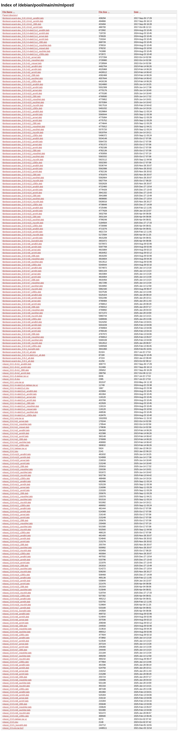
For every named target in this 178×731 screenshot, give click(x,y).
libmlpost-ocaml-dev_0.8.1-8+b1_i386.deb (21, 24)
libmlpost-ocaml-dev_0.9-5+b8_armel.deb (21, 301)
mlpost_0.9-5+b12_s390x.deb (16, 532)
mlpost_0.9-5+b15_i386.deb (15, 587)
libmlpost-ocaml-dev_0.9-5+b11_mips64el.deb (23, 126)
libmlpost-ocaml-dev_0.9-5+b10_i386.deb (21, 96)
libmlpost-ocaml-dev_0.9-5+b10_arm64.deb (22, 87)
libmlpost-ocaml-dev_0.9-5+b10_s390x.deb (22, 108)
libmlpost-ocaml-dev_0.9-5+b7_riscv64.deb (22, 289)
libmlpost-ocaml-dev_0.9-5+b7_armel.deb (21, 274)
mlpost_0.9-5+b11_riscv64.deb (16, 502)
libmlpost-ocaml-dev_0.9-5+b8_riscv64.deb (22, 316)
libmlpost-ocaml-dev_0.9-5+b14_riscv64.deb (22, 202)
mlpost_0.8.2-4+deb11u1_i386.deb (18, 403)
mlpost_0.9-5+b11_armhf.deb (16, 490)
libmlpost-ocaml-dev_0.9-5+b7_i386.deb (20, 280)
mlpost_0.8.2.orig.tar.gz (13, 418)
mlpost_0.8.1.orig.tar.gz (13, 382)
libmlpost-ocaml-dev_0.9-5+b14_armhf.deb (22, 193)
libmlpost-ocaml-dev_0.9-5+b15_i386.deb (21, 217)
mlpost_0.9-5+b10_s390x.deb (16, 478)
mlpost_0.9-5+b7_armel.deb (15, 644)
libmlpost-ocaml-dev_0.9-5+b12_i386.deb (21, 150)
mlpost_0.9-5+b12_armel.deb (16, 514)
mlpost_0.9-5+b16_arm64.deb (16, 602)
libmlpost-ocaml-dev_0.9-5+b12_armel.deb (22, 144)
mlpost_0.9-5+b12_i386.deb (15, 520)
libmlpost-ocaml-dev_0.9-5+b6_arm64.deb (21, 247)
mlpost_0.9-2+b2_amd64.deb (16, 430)
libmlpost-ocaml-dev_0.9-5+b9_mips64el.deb (23, 337)
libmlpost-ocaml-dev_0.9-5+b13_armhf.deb (22, 171)
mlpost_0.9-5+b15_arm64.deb (16, 581)
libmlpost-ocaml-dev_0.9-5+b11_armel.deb (22, 117)
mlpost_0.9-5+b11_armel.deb (16, 487)
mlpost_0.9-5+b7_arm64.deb (15, 641)
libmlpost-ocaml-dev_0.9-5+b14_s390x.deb (22, 205)
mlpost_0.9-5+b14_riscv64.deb (16, 572)
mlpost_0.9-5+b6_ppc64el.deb (16, 632)
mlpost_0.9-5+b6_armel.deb (15, 620)
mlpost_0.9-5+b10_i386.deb (15, 466)
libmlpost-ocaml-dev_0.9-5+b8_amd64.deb (22, 295)
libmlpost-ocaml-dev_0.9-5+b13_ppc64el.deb (23, 178)
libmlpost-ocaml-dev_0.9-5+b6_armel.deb (21, 250)
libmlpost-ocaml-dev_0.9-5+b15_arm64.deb (22, 211)
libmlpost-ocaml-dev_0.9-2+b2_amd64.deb (22, 66)
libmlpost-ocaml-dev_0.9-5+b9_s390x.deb (21, 346)
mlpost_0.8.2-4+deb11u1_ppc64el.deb (20, 412)
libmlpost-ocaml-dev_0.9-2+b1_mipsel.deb (21, 63)
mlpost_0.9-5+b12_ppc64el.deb (17, 527)
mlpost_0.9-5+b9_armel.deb (15, 698)
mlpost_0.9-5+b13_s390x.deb (16, 553)
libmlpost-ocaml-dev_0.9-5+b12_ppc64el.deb (23, 156)
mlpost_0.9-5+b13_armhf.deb (16, 541)
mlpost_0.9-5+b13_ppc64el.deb (17, 548)
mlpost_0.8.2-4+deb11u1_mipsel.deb (19, 409)
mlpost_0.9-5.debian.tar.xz (14, 719)
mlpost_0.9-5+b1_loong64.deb (16, 611)
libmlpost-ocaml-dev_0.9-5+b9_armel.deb (21, 328)
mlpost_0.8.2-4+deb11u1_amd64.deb (19, 391)
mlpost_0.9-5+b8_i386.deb (14, 677)
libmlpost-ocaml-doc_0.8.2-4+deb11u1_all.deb (23, 355)
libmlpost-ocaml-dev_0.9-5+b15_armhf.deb (22, 214)
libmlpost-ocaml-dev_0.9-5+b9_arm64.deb (21, 325)
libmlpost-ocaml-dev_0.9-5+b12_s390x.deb (22, 163)
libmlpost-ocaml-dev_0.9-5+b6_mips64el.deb (23, 259)
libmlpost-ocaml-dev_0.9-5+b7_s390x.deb (21, 292)
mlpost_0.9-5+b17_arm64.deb (16, 608)
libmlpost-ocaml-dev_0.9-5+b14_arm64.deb (22, 190)
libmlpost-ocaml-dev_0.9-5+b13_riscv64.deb (22, 181)
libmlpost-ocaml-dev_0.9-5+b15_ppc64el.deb (23, 220)
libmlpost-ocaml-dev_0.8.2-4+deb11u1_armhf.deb (25, 39)
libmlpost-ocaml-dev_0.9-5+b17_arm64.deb (22, 238)
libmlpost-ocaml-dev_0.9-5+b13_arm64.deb (22, 168)
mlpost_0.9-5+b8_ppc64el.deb (16, 683)
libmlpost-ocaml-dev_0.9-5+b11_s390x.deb (22, 135)
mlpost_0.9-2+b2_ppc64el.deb (16, 442)
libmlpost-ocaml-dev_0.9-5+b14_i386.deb (21, 196)
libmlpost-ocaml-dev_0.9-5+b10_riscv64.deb (22, 105)
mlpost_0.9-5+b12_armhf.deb (16, 517)
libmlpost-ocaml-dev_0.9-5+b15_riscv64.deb (22, 223)
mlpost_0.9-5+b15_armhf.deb (16, 584)
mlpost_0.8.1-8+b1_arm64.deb (16, 367)
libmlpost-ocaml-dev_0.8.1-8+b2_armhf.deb (22, 27)
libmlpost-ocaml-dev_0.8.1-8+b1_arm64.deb (22, 21)
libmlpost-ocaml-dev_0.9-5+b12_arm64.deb (22, 141)
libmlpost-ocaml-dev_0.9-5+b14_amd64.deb (22, 187)
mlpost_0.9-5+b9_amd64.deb (16, 692)
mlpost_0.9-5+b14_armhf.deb (16, 563)
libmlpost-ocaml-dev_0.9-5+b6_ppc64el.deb (22, 262)
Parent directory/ (10, 15)
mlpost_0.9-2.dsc (10, 451)
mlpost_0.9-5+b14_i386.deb (15, 566)
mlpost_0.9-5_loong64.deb (14, 725)
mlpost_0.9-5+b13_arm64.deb (16, 538)
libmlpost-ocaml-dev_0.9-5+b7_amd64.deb (22, 268)
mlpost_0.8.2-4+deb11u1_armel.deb (19, 397)
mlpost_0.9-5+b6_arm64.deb (15, 617)
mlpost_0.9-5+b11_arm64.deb (16, 484)
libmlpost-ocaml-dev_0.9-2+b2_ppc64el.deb (22, 78)
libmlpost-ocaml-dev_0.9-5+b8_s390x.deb (21, 319)
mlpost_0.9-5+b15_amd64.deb (16, 578)
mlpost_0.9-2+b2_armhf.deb (15, 436)
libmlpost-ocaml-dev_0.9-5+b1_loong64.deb (22, 241)
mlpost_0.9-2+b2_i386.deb (14, 439)
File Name (7, 12)
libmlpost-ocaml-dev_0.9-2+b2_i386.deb (20, 75)
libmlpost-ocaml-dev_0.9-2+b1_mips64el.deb (23, 60)
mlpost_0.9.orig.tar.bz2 (12, 728)
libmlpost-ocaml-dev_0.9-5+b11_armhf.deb (22, 120)
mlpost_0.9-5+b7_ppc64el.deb (16, 656)
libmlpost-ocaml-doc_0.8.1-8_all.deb (19, 352)
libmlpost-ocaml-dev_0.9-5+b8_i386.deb (20, 307)
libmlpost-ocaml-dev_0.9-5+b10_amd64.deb (22, 84)
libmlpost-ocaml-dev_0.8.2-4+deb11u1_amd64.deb (25, 30)
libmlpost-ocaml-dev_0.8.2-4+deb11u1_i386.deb (24, 42)
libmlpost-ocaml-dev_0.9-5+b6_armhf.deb (21, 253)
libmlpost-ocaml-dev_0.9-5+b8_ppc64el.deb (22, 313)
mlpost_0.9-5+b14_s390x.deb (16, 575)
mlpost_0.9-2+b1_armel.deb (15, 421)
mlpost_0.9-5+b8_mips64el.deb (17, 680)
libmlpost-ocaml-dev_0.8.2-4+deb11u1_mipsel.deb (25, 48)
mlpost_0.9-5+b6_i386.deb (14, 626)
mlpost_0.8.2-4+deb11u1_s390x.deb (19, 415)
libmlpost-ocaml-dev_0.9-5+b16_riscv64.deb (22, 235)
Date (136, 12)
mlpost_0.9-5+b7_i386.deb (14, 650)
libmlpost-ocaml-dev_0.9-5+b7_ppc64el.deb (22, 286)
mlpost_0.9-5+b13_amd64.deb (16, 535)
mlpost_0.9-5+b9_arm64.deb (15, 695)
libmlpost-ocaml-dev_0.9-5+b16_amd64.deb (22, 229)
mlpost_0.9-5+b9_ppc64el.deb (16, 710)
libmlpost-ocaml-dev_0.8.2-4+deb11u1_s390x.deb (25, 54)
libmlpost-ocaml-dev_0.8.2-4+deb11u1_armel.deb (25, 36)
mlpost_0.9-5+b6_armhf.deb (15, 623)
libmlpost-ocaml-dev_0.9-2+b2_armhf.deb (21, 72)
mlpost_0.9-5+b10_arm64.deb (16, 457)
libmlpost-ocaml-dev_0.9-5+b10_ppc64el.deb (23, 102)
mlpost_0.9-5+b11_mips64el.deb (17, 496)
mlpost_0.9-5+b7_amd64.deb (16, 638)
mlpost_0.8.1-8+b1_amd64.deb (16, 364)
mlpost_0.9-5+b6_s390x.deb (15, 635)
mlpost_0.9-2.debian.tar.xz (14, 448)
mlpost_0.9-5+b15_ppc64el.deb (17, 590)
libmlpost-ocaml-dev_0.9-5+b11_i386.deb (21, 123)
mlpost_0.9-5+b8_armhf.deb (15, 674)
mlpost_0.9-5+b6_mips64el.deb (17, 629)
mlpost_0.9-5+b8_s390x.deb (15, 689)
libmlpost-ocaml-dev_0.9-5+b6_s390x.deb (21, 265)
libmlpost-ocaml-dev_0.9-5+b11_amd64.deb (22, 111)
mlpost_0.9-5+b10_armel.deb (16, 460)
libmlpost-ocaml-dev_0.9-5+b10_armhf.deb (22, 93)
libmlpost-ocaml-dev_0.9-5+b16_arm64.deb (22, 232)
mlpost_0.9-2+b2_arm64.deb (15, 433)
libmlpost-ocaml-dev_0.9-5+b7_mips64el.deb (23, 283)
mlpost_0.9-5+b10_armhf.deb (16, 463)
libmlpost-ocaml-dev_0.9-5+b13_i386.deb (21, 175)
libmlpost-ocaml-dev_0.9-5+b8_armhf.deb (21, 304)
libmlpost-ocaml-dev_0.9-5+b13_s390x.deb (22, 184)
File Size (103, 12)
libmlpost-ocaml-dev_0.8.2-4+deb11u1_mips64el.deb (26, 45)
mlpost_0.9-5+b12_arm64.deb (16, 511)
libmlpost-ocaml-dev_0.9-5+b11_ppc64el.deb (23, 129)
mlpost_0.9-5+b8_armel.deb (15, 671)
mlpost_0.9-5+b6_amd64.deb (16, 614)
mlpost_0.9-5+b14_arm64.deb (16, 560)
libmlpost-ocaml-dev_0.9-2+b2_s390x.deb (21, 81)
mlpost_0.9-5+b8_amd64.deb (16, 665)
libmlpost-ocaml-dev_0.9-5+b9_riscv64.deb (22, 343)
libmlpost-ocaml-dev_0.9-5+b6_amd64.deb (22, 244)
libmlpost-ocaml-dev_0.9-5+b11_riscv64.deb (22, 132)
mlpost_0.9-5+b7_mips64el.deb (17, 653)
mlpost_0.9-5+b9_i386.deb (14, 704)
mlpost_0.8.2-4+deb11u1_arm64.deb (19, 394)
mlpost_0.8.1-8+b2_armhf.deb (16, 373)
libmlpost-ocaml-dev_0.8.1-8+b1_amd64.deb (23, 18)
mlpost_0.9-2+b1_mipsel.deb (15, 427)
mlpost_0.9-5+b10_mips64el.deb (17, 469)
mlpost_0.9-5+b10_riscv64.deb (16, 475)
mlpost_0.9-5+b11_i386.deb (15, 493)
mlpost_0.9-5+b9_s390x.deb (15, 716)
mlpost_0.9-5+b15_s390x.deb (16, 596)
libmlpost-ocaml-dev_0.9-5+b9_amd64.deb (22, 322)
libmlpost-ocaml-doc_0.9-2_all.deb (18, 358)
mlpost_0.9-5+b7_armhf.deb (15, 647)
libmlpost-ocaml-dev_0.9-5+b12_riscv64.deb (22, 160)
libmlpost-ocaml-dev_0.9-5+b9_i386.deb (20, 334)
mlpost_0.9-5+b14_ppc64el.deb (17, 569)
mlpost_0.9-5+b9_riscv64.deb (16, 713)
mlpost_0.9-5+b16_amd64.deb (16, 599)
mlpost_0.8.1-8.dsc (11, 379)
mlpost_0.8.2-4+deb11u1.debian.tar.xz (20, 385)
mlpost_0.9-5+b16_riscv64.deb (16, 605)
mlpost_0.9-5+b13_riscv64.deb (16, 551)
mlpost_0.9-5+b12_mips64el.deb (17, 523)
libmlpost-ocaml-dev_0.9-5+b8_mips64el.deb (23, 310)
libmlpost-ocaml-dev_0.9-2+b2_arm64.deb (21, 69)
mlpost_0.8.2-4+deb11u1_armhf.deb (19, 400)
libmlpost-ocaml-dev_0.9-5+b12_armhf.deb (22, 147)
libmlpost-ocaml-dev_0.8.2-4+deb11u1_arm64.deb (25, 33)
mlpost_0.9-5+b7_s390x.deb (15, 662)
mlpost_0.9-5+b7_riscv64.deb (16, 659)
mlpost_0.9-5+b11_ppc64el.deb (17, 499)
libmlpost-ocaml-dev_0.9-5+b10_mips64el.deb (23, 99)
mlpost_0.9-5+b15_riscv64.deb (16, 593)
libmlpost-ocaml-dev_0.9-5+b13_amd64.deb (22, 165)
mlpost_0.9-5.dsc (10, 722)
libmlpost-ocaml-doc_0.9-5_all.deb (18, 361)
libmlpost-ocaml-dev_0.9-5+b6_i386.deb (20, 256)
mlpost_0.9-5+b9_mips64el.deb (17, 707)
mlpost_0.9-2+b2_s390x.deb (15, 445)
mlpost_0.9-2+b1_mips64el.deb (17, 424)
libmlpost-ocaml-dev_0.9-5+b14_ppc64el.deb (23, 199)
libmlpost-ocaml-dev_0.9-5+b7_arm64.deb (21, 271)
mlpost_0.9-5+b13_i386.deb (15, 545)
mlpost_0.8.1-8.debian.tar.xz (15, 376)
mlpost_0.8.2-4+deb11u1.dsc (15, 388)
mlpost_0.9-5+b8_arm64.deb (15, 668)
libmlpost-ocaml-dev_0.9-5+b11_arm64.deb (22, 114)
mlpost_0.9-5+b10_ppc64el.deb (17, 472)
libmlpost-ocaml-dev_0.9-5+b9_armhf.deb (21, 331)
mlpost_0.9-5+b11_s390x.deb (16, 505)
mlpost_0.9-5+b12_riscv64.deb (16, 529)
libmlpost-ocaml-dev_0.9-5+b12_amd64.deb (22, 138)
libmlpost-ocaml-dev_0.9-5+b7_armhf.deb (21, 277)
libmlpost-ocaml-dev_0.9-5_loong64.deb (20, 349)
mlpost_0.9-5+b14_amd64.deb (16, 556)
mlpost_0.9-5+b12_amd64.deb (16, 508)
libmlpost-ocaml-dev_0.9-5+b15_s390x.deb (22, 226)
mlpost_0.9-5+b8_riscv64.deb (16, 686)
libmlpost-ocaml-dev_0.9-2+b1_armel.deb (21, 57)
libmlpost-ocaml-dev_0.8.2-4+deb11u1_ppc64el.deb (26, 51)
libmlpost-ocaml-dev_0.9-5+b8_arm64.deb (21, 298)
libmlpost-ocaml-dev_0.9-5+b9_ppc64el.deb (22, 340)
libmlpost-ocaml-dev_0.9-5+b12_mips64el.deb (23, 153)
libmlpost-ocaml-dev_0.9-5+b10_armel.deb (22, 90)
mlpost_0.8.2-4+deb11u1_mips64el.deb (20, 406)
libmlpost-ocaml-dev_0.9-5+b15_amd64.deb (22, 208)
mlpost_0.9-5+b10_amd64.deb (16, 454)
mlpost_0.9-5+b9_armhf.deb (15, 701)
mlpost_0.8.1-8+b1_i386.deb (15, 370)
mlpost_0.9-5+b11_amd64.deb (16, 481)
